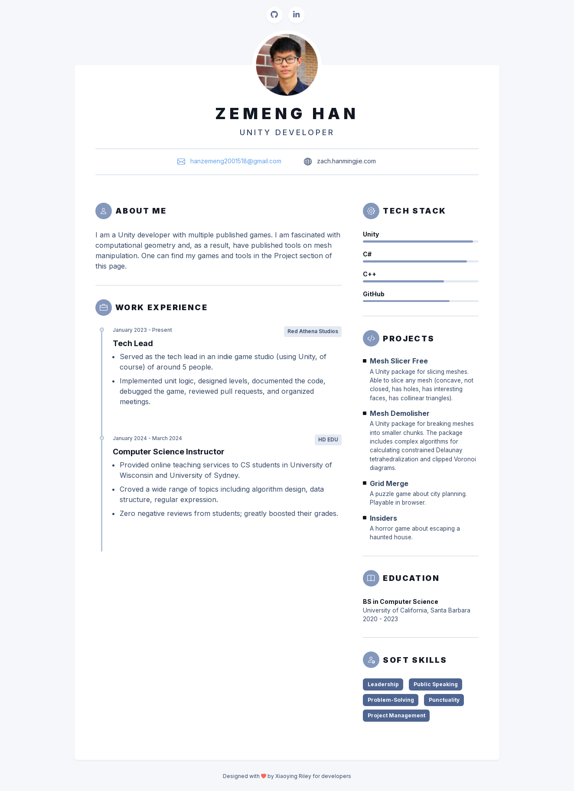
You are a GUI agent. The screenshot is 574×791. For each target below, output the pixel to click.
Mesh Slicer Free (399, 361)
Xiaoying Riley (293, 776)
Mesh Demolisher (400, 413)
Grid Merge (389, 483)
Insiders (383, 518)
